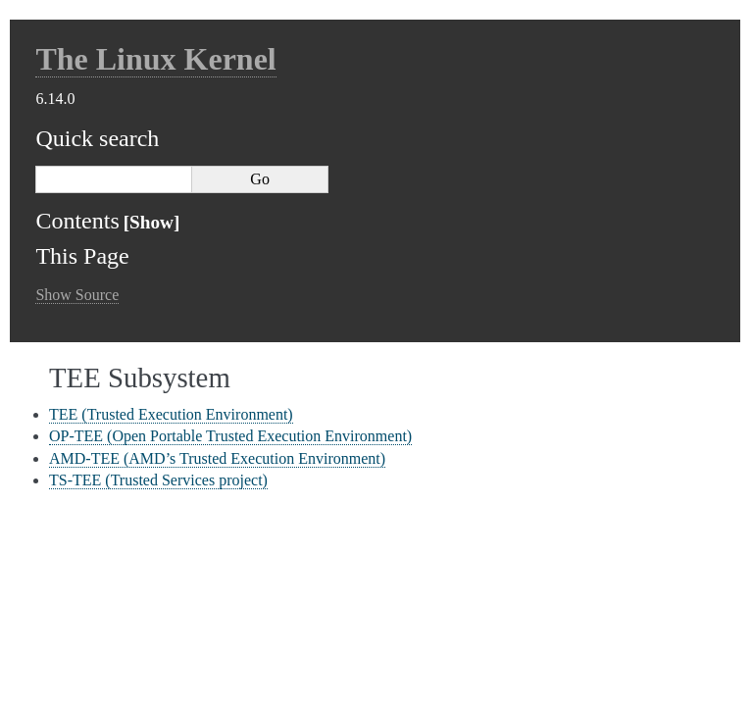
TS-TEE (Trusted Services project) (158, 480)
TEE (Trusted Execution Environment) (171, 414)
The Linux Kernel (155, 58)
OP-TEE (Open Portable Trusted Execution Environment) (230, 436)
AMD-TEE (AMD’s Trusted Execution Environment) (217, 458)
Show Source (77, 294)
